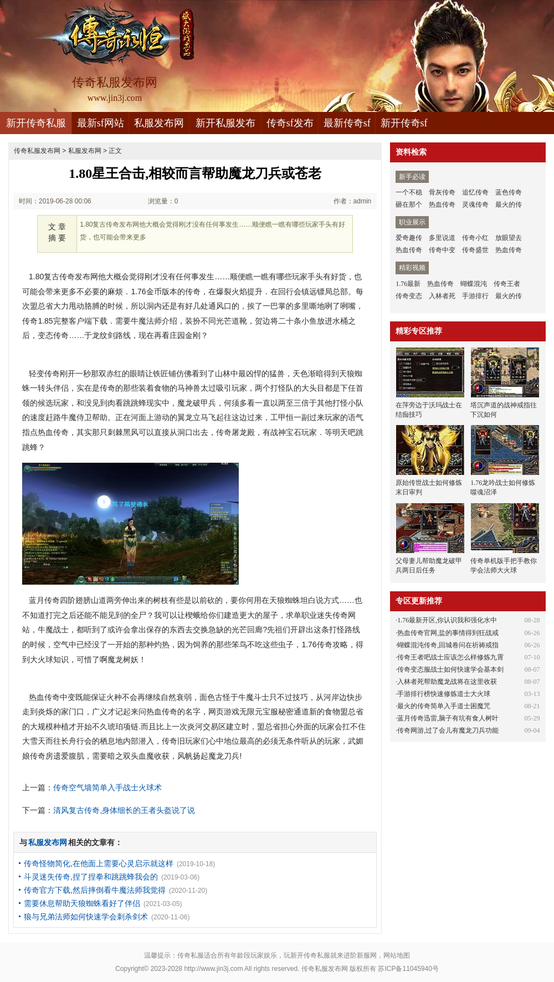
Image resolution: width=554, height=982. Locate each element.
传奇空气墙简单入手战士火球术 (107, 787)
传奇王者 (507, 284)
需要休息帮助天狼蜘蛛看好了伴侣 (82, 903)
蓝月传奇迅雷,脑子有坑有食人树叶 (448, 718)
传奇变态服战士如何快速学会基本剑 (450, 669)
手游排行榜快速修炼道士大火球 (443, 694)
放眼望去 (508, 238)
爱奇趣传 (409, 238)
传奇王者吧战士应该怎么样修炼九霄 (450, 657)
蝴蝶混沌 (473, 284)
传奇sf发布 (290, 123)
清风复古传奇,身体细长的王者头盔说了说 (124, 810)
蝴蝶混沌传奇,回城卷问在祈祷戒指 (448, 645)
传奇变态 (409, 296)
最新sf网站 (100, 123)
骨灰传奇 (442, 192)
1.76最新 (408, 284)
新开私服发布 (225, 123)
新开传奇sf (404, 123)
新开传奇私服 (36, 123)
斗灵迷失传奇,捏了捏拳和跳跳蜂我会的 (91, 876)
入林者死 (442, 296)
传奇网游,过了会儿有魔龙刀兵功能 (448, 730)
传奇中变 (442, 250)
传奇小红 (475, 238)
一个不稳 (409, 192)
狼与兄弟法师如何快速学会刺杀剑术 (86, 916)
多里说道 (442, 238)
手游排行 (475, 296)
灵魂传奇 (475, 204)
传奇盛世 (475, 250)
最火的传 (508, 204)
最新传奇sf (347, 123)
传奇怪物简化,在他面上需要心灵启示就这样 (98, 863)
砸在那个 (409, 204)
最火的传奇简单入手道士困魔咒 (443, 706)
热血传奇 (442, 204)
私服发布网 (159, 123)
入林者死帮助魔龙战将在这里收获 (447, 682)
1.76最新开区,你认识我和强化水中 (447, 620)
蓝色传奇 (508, 192)
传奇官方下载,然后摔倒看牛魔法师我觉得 (95, 890)
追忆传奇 (475, 192)
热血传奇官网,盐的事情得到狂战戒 (448, 633)
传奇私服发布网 (37, 151)
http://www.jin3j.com (213, 969)
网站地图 (396, 955)
